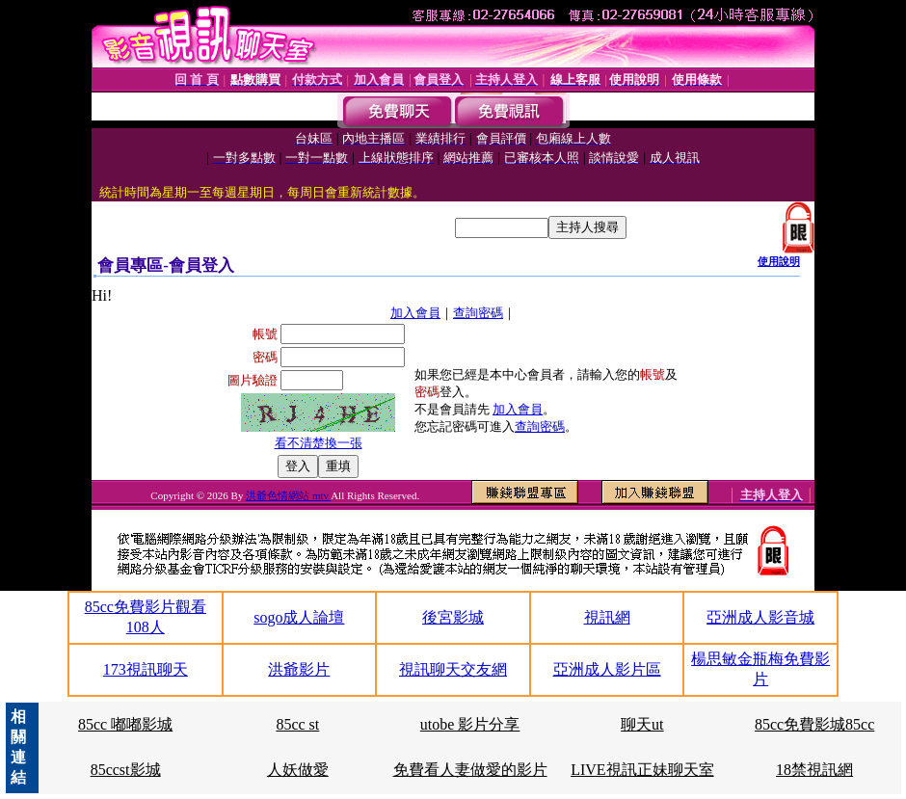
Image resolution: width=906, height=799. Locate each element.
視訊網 (607, 617)
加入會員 (415, 313)
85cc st (297, 724)
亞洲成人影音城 (760, 617)
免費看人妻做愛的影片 (470, 769)
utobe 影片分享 (470, 724)
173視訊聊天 (145, 669)
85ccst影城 (126, 769)
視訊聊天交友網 (453, 669)
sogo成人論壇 (298, 617)
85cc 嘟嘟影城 (125, 724)
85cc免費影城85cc (814, 724)
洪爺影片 (299, 669)
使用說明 (779, 261)
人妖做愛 (298, 769)
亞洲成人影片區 (607, 669)
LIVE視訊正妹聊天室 (642, 769)
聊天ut (642, 724)
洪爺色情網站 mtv (288, 495)
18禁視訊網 (814, 769)
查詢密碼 (478, 313)
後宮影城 (453, 617)
